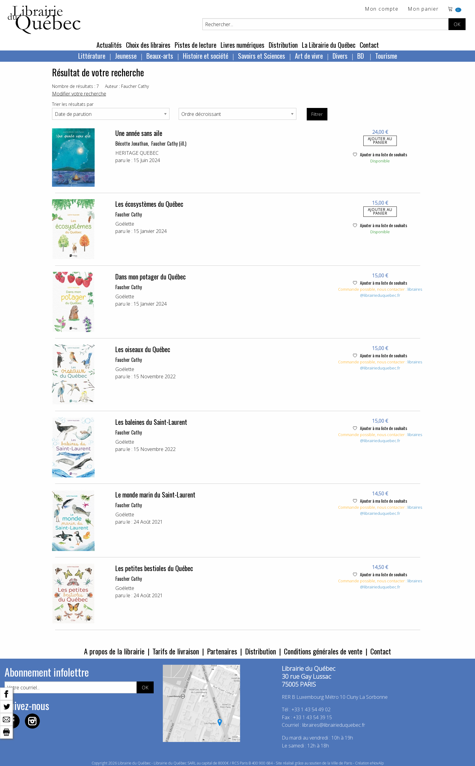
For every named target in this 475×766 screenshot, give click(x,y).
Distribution (283, 44)
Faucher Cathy (128, 214)
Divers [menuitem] (340, 56)
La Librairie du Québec (328, 44)
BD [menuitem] (361, 56)
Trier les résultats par (72, 104)
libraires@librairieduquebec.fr (391, 292)
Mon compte (382, 9)
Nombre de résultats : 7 (75, 86)
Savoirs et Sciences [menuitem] (261, 56)
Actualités (109, 44)
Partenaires (222, 651)
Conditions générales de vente (323, 651)
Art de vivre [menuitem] (309, 56)
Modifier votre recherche (79, 93)
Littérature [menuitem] (91, 56)
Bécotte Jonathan (131, 143)
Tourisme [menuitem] (386, 56)
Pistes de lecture (195, 44)
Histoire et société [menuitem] (205, 56)
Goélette (124, 223)
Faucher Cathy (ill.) (168, 143)
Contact (369, 44)
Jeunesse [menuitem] (126, 56)
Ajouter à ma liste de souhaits (380, 154)
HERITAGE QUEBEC (137, 153)
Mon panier (423, 9)
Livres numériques (242, 44)
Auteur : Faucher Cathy (127, 86)
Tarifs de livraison (175, 651)
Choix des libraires (148, 44)
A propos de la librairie (114, 651)
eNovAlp (377, 763)
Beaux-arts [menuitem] (159, 56)
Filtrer (317, 114)
